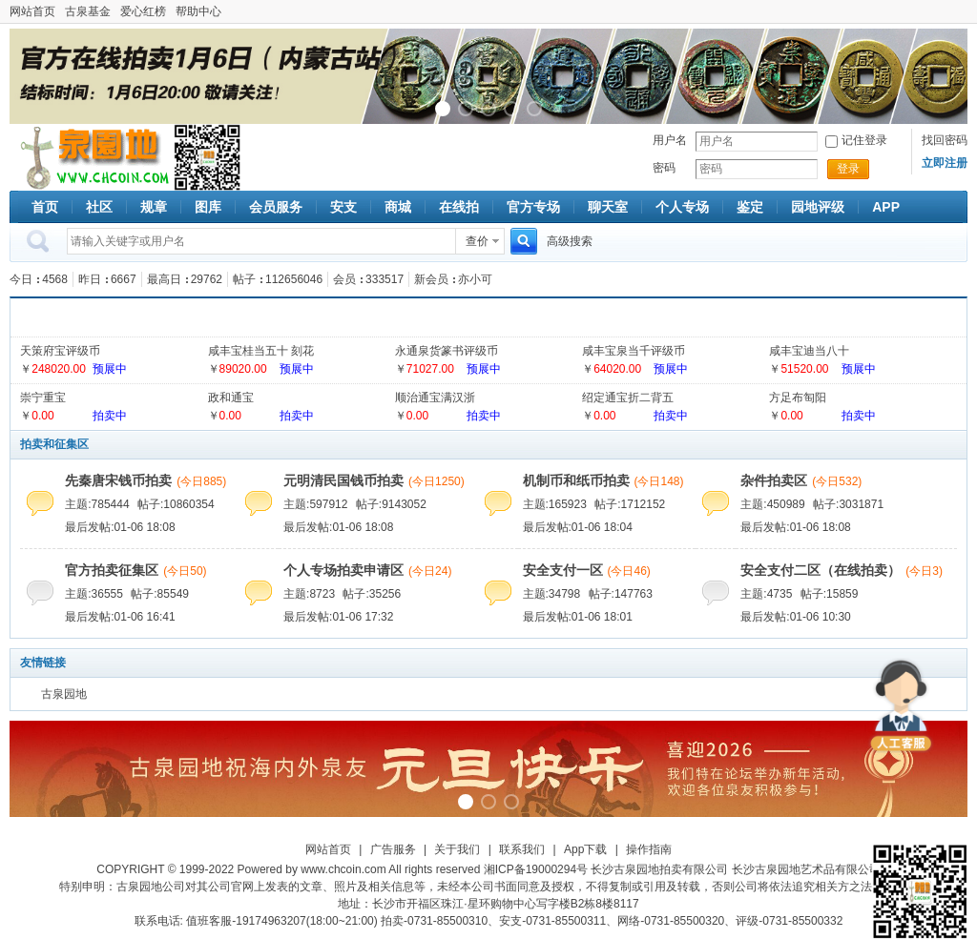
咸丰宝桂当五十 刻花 (261, 350)
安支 (343, 206)
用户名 (670, 140)
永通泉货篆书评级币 (446, 350)
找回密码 (944, 140)
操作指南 (649, 849)
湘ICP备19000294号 (536, 869)
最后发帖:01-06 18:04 (578, 527)
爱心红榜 (143, 11)
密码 (664, 167)
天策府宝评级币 (60, 350)
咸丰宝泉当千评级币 (633, 350)
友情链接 (43, 662)
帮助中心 (198, 11)
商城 (398, 206)
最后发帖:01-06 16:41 (120, 616)
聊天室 (608, 206)
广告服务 (393, 849)
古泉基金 (88, 11)
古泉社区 (92, 157)
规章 (153, 206)
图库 (208, 206)
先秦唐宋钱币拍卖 (118, 480)
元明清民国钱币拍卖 (343, 480)
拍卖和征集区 (54, 444)
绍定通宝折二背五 (628, 397)
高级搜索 (569, 241)
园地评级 (817, 206)
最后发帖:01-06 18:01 (578, 616)
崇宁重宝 (43, 397)
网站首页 (32, 11)
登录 (848, 168)
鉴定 (750, 206)
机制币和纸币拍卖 (576, 480)
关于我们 (457, 849)
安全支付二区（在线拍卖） (820, 570)
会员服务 (275, 206)
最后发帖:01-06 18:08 (120, 527)
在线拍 (459, 206)
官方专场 (533, 206)
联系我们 (522, 849)
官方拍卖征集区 (111, 570)
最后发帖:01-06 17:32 (338, 616)
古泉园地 (64, 694)
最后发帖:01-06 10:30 (795, 616)
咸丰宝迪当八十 (809, 350)
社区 (99, 206)
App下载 (585, 849)
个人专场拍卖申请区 (343, 570)
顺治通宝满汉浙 (435, 397)
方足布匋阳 (797, 397)
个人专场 (682, 206)
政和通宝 (231, 397)
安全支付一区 (563, 570)
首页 (44, 206)
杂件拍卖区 (773, 480)
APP (886, 206)
